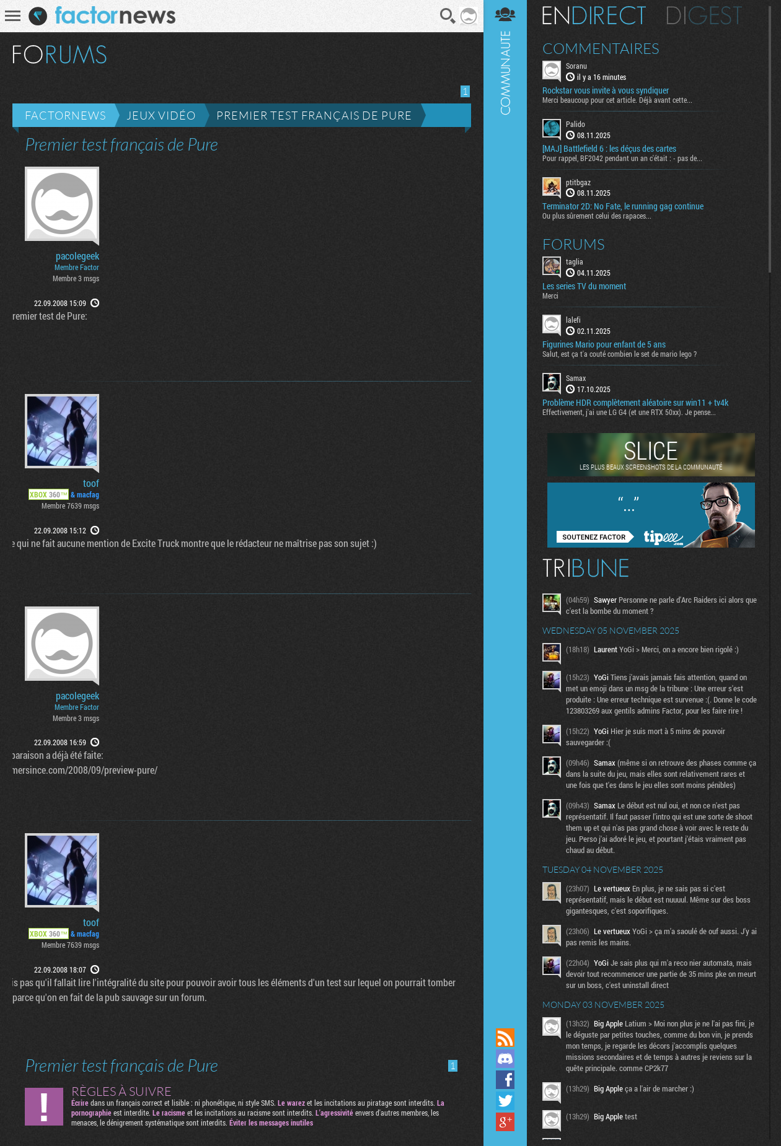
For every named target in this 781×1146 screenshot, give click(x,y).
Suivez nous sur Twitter (505, 1100)
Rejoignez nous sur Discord (505, 1058)
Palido (575, 124)
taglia (574, 261)
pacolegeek (77, 255)
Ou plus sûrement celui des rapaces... (596, 216)
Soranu (576, 66)
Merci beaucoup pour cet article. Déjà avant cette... (617, 100)
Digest (704, 15)
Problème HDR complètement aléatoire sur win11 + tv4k (635, 403)
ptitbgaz (578, 182)
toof (91, 483)
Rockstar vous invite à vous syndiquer (605, 90)
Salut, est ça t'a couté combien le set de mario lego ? (619, 354)
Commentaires (601, 48)
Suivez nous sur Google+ (505, 1122)
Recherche (448, 16)
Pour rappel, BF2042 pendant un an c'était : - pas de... (622, 158)
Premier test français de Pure (314, 115)
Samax (576, 378)
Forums (573, 244)
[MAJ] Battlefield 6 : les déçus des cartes (609, 149)
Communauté (505, 512)
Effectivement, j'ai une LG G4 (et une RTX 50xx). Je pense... (629, 412)
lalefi (573, 320)
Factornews (65, 115)
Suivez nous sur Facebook (505, 1079)
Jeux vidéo (161, 115)
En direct (594, 15)
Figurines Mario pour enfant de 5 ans (604, 344)
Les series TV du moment (584, 286)
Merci (550, 295)
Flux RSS (505, 1037)
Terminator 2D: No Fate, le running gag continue (623, 206)
